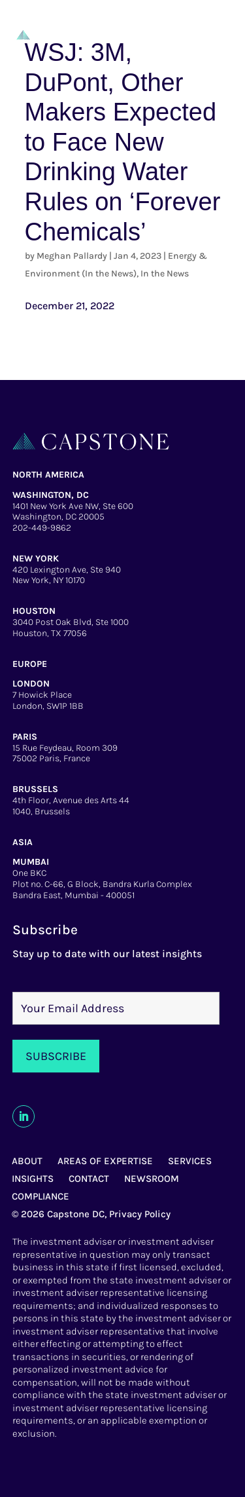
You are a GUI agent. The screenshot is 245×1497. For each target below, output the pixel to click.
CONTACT (89, 1178)
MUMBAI (30, 861)
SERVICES (190, 1161)
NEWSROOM (151, 1178)
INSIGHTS (33, 1178)
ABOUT (27, 1161)
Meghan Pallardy (72, 255)
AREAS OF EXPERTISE (105, 1161)
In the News (164, 273)
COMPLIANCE (40, 1196)
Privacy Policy (140, 1214)
